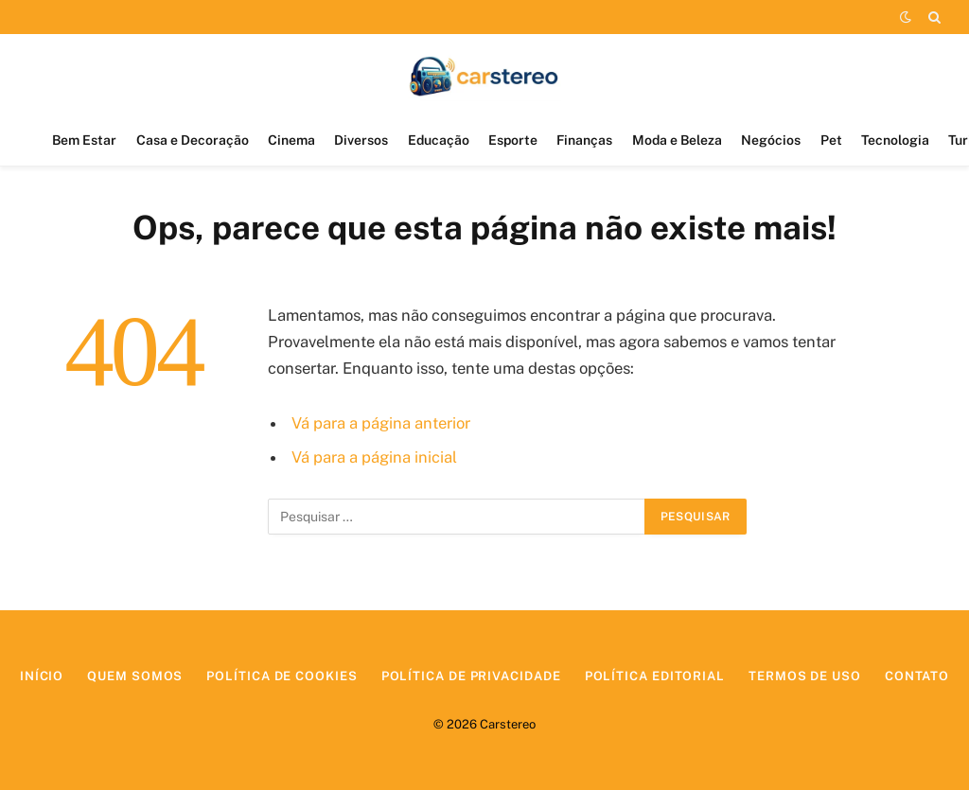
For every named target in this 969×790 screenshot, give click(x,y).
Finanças (584, 140)
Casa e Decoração (192, 140)
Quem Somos (135, 676)
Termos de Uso (805, 676)
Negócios (771, 140)
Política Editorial (655, 676)
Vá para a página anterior (380, 422)
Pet (831, 140)
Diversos (361, 140)
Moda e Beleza (677, 140)
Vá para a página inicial (374, 457)
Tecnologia (895, 140)
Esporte (512, 140)
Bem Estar (84, 140)
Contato (917, 676)
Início (41, 676)
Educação (438, 140)
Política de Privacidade (471, 676)
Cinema (291, 140)
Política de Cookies (281, 676)
